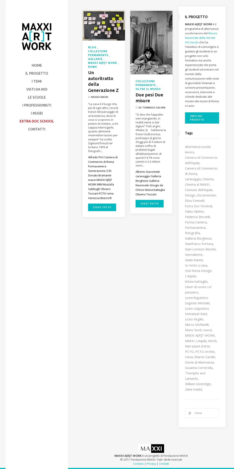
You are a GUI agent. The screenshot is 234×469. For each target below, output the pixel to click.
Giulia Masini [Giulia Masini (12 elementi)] (194, 260)
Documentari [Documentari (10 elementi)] (206, 195)
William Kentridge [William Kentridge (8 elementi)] (198, 384)
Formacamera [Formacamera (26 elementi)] (195, 227)
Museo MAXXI (99, 97)
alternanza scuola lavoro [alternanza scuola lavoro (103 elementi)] (198, 149)
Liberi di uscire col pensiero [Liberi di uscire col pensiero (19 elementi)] (198, 289)
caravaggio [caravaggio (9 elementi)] (193, 179)
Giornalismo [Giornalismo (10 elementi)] (193, 254)
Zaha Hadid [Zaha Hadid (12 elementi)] (193, 389)
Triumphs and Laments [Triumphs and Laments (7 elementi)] (195, 376)
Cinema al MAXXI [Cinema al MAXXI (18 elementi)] (197, 184)
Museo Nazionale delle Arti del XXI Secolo (201, 37)
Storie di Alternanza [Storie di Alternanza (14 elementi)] (199, 362)
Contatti (164, 464)
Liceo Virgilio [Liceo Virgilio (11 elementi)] (194, 319)
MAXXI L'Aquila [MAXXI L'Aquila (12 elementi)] (196, 341)
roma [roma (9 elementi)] (189, 357)
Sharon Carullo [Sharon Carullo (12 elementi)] (204, 357)
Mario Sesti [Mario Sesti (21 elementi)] (193, 330)
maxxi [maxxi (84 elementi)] (207, 330)
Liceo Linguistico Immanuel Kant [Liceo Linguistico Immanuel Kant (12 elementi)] (197, 311)
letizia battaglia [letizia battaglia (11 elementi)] (196, 281)
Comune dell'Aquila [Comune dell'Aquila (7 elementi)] (198, 190)
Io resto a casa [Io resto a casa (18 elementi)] (196, 265)
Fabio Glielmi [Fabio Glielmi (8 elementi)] (194, 211)
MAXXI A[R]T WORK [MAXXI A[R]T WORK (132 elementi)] (200, 335)
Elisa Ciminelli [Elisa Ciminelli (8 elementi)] (194, 200)
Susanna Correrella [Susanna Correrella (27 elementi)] (199, 367)
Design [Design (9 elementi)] (190, 195)
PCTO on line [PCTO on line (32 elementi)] (205, 351)
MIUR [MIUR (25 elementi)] (212, 341)
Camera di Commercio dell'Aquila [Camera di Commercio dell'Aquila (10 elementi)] (201, 160)
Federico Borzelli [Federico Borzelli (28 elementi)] (197, 217)
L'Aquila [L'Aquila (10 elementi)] (190, 276)
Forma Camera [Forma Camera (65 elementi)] (196, 222)
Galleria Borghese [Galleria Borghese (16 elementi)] (198, 238)
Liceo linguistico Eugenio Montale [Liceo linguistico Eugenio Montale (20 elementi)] (197, 300)
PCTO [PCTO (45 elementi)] (189, 351)
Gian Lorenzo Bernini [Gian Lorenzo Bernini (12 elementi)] (200, 249)
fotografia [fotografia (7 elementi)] (192, 233)
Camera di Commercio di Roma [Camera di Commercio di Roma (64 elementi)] (201, 171)
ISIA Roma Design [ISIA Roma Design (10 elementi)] (198, 270)
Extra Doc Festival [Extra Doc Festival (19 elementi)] (198, 206)
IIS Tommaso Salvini (152, 107)
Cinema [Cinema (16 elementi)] (208, 179)
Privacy (151, 464)
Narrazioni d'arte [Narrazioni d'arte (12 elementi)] (197, 346)
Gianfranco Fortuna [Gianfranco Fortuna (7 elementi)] (199, 244)
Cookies (138, 464)
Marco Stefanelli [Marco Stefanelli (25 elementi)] (197, 324)
